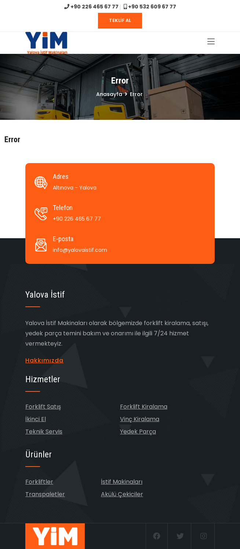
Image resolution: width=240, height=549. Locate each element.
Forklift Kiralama (143, 406)
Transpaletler (45, 494)
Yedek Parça (138, 431)
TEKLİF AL (120, 20)
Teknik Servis (43, 431)
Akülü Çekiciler (122, 494)
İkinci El (35, 419)
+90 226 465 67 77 (91, 6)
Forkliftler (39, 482)
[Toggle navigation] (211, 41)
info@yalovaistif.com (80, 250)
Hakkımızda (44, 360)
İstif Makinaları (121, 482)
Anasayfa (109, 94)
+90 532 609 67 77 (150, 6)
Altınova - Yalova (75, 187)
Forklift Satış (43, 406)
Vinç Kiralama (139, 419)
